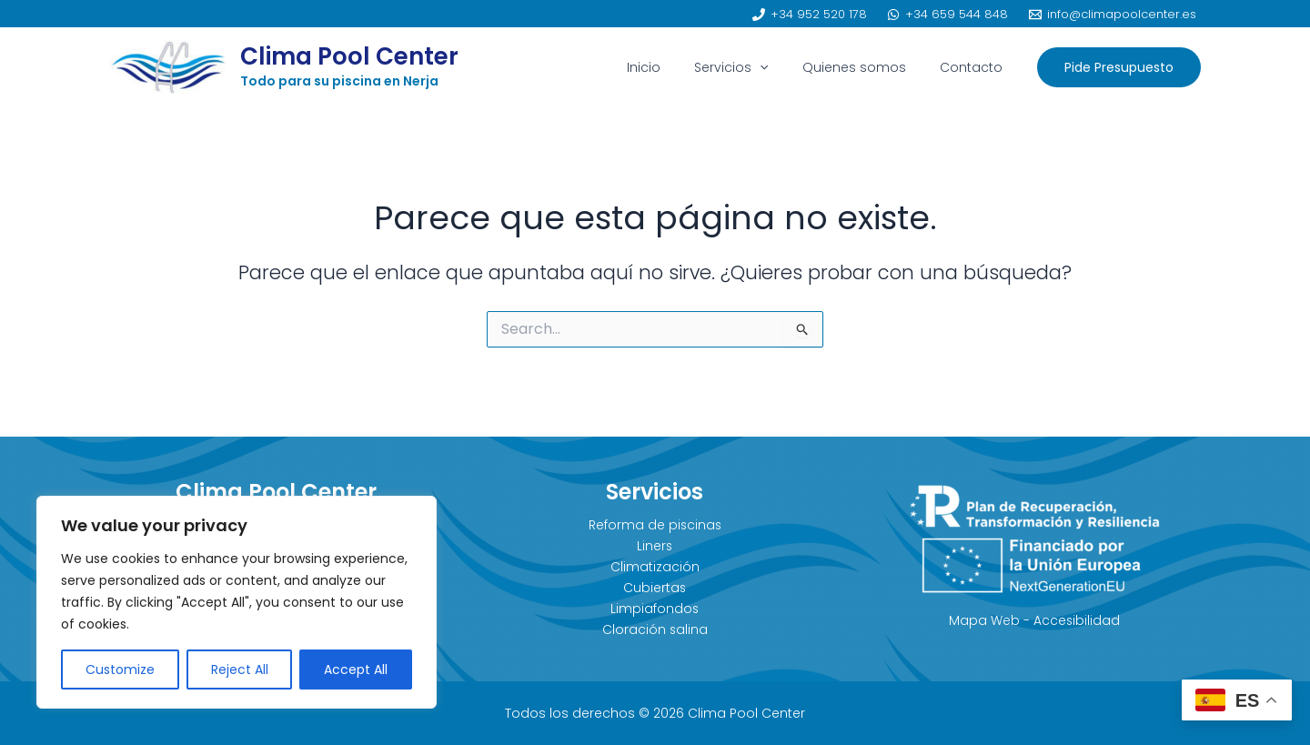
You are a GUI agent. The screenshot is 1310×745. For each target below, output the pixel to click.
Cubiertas (655, 588)
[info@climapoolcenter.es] (1112, 14)
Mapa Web (983, 620)
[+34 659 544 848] (947, 14)
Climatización (655, 567)
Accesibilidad (1076, 620)
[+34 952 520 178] (810, 14)
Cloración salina (654, 629)
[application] (780, 67)
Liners (655, 546)
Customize (120, 669)
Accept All (356, 669)
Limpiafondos (655, 608)
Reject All (239, 669)
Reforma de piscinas (655, 525)
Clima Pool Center (349, 56)
